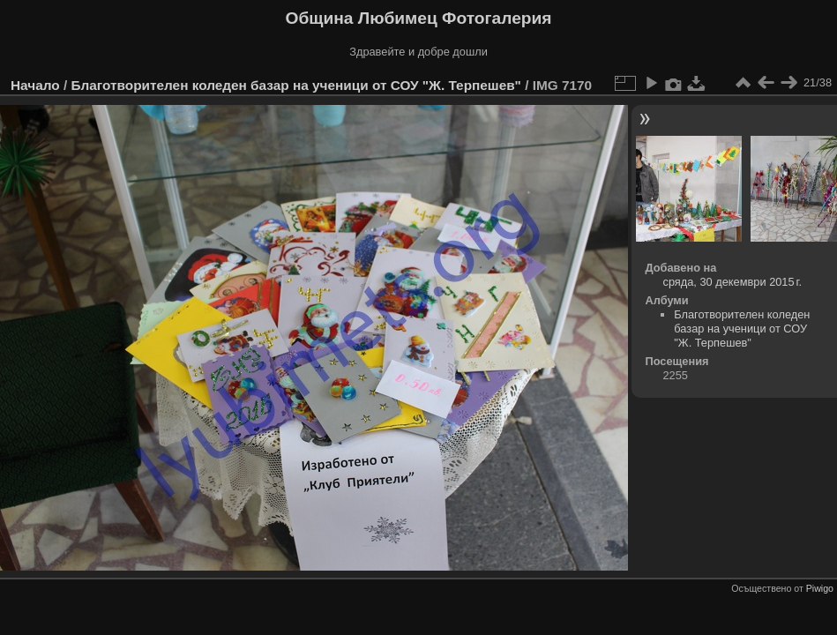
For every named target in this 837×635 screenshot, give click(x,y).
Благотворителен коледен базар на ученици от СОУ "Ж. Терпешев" (295, 85)
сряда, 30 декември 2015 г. (732, 281)
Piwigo (819, 588)
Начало (35, 85)
